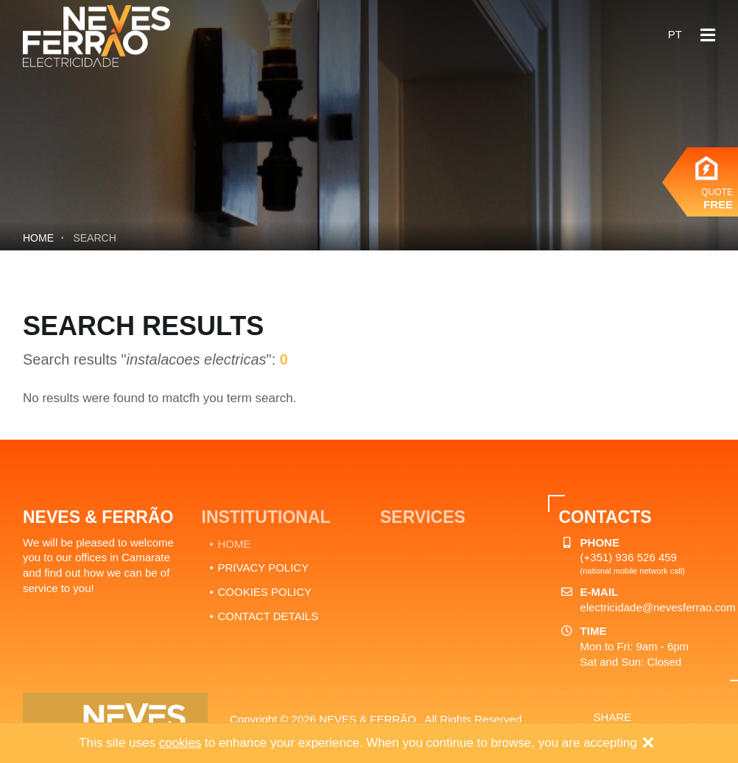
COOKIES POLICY (265, 592)
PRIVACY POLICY (263, 567)
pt (675, 34)
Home (38, 238)
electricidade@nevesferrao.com (658, 607)
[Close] (648, 743)
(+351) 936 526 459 (628, 557)
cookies (180, 743)
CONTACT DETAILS (268, 616)
